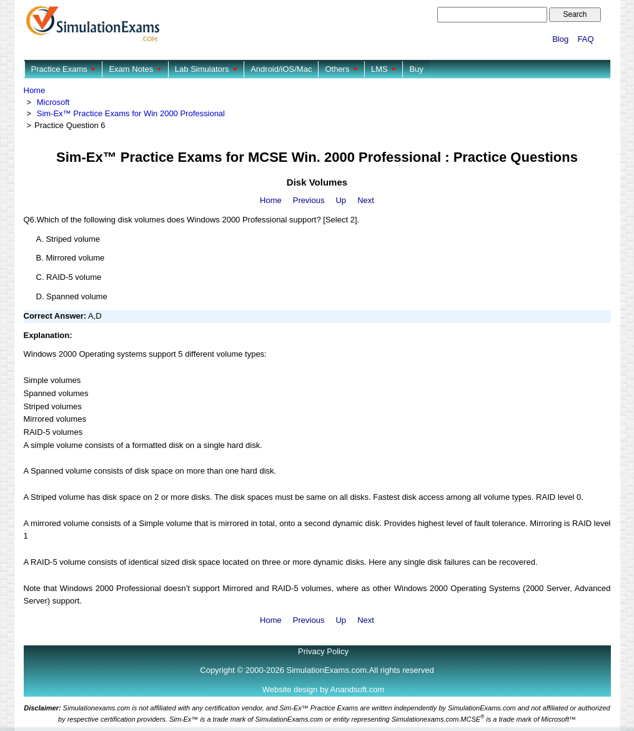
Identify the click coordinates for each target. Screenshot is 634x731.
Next (365, 200)
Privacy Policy (323, 651)
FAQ (586, 39)
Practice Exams (63, 69)
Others (341, 69)
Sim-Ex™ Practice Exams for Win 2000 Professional (131, 113)
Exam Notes (135, 69)
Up (340, 200)
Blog (560, 39)
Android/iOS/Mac (281, 69)
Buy (416, 69)
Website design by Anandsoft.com (323, 689)
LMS (383, 69)
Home (35, 90)
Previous (309, 200)
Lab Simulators (206, 69)
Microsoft (53, 102)
